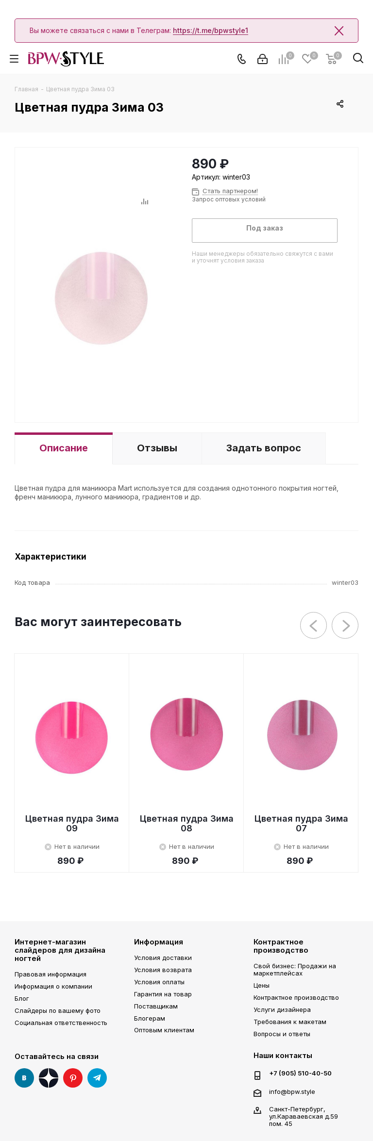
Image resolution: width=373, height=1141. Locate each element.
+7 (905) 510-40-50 (300, 1073)
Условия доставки (163, 957)
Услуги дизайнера (282, 1009)
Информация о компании (53, 986)
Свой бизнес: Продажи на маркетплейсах (295, 969)
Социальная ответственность (61, 1022)
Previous (314, 625)
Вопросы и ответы (282, 1034)
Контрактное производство (281, 946)
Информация (158, 941)
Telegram (97, 1078)
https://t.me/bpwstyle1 (210, 30)
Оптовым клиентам (164, 1030)
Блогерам (149, 1018)
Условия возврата (163, 970)
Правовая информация (50, 974)
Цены (262, 985)
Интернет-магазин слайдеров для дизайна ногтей (60, 950)
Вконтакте (24, 1078)
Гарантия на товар (163, 994)
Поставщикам (156, 1006)
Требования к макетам (290, 1021)
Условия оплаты (159, 982)
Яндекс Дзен (48, 1078)
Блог (22, 998)
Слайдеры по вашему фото (58, 1010)
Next (345, 625)
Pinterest (73, 1078)
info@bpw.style (292, 1091)
